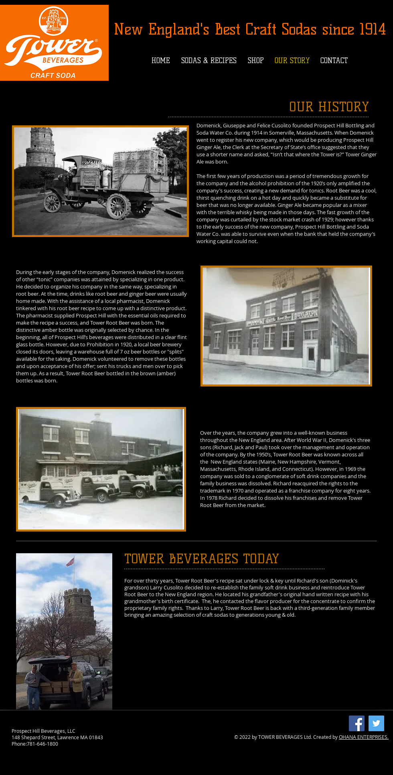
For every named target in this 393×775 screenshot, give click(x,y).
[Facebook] (357, 723)
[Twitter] (376, 723)
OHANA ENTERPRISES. (364, 737)
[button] (209, 61)
